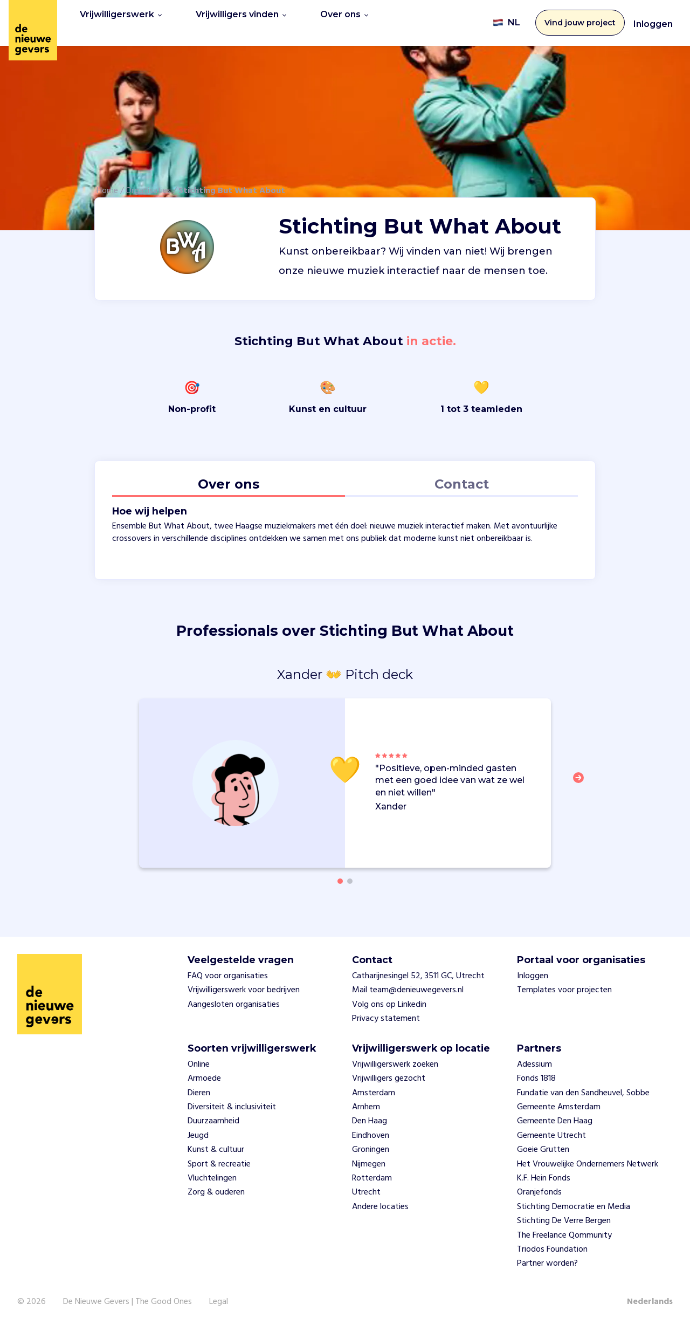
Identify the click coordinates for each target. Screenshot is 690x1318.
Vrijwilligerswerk (121, 19)
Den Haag (369, 1115)
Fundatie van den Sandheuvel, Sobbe (583, 1086)
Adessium (534, 1058)
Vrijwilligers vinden (241, 19)
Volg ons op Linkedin (389, 998)
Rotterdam (372, 1171)
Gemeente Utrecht (551, 1129)
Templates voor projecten (564, 984)
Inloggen (653, 21)
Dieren (199, 1086)
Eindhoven (370, 1129)
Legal (218, 1295)
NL (506, 19)
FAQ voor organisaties (228, 969)
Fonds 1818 (536, 1072)
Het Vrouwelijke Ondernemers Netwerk (587, 1157)
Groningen (370, 1143)
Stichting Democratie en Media (573, 1200)
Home (107, 184)
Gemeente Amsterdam (559, 1100)
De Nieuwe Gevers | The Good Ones (127, 1295)
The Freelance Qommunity (564, 1228)
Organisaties (148, 184)
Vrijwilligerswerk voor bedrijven (244, 984)
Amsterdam (373, 1086)
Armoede (204, 1072)
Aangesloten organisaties (234, 998)
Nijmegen (368, 1157)
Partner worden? (547, 1257)
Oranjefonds (539, 1186)
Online (199, 1058)
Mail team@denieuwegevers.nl (408, 984)
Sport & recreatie (219, 1157)
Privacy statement (386, 1012)
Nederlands (650, 1295)
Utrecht (366, 1186)
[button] (581, 778)
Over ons (344, 19)
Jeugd (198, 1129)
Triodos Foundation (552, 1242)
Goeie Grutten (543, 1143)
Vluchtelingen (212, 1171)
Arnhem (366, 1100)
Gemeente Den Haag (554, 1115)
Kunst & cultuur (216, 1143)
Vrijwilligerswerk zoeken (395, 1058)
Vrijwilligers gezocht (388, 1072)
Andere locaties (380, 1200)
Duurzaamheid (213, 1115)
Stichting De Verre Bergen (564, 1214)
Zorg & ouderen (216, 1186)
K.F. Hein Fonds (543, 1171)
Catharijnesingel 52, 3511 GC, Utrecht (418, 969)
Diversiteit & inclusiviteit (232, 1100)
